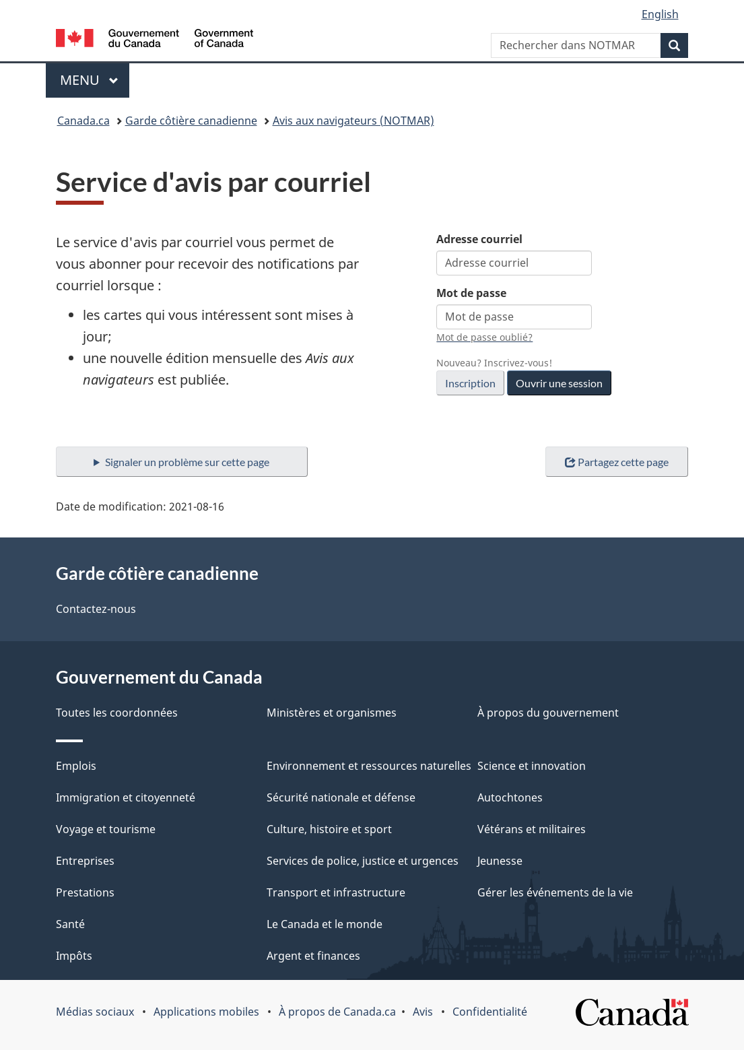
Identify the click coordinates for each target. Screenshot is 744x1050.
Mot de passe (471, 293)
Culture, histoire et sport (329, 829)
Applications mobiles (206, 1011)
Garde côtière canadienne (191, 120)
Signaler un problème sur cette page (187, 461)
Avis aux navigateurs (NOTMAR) (353, 120)
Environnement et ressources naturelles (369, 765)
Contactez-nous (96, 608)
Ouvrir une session (559, 382)
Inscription (470, 382)
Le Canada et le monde (324, 924)
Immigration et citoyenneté (125, 797)
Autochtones (510, 797)
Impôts (74, 955)
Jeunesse (499, 860)
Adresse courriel (479, 239)
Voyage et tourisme (106, 829)
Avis (423, 1011)
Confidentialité (489, 1011)
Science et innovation (531, 765)
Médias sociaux (95, 1011)
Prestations (85, 892)
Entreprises (85, 860)
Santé (70, 924)
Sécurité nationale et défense (341, 797)
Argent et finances (313, 955)
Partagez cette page (617, 461)
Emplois (76, 765)
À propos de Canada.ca (337, 1011)
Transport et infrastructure (336, 892)
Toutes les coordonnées (117, 712)
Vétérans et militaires (531, 829)
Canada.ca (83, 120)
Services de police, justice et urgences (363, 860)
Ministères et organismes (332, 712)
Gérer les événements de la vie (555, 892)
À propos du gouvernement (548, 712)
